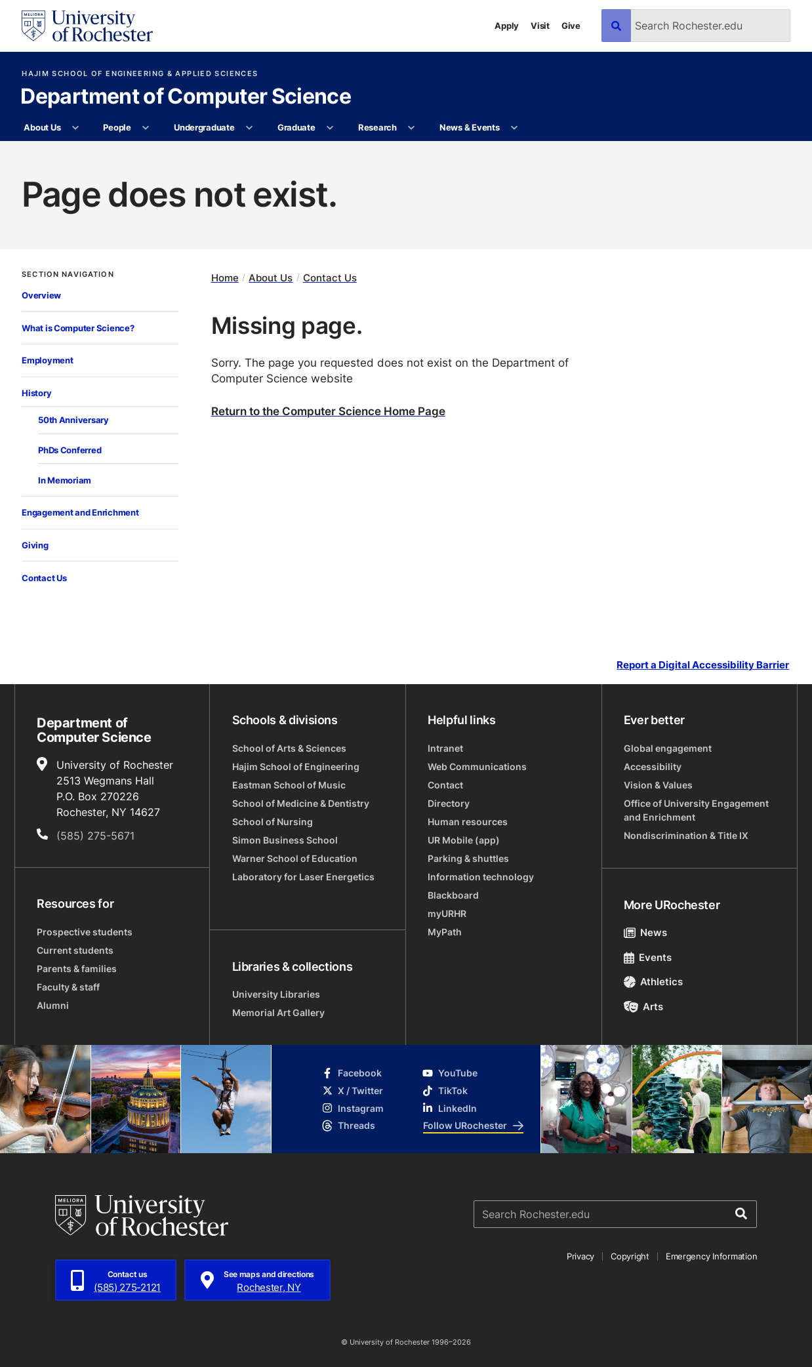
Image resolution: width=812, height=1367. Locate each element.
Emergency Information (712, 1256)
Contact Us (44, 577)
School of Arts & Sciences (289, 748)
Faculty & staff (68, 987)
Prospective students (84, 932)
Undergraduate (204, 127)
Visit (540, 25)
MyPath (445, 932)
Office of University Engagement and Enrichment (696, 810)
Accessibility (652, 766)
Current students (75, 950)
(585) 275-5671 (95, 835)
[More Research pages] (411, 128)
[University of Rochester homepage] (87, 25)
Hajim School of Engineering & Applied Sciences (140, 74)
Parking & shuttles (468, 858)
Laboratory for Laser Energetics (303, 876)
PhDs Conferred (69, 449)
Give (570, 25)
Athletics (653, 982)
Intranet (445, 748)
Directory (449, 803)
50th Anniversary (73, 419)
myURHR (447, 913)
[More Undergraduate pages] (249, 128)
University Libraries (276, 994)
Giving (35, 545)
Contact (445, 785)
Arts (644, 1006)
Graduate (296, 127)
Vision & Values (658, 785)
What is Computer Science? (78, 327)
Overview (41, 295)
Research (377, 127)
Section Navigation (68, 274)
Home (225, 278)
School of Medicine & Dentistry (300, 803)
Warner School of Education (294, 858)
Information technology (481, 876)
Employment (47, 360)
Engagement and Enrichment (80, 512)
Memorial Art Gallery (278, 1012)
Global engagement (668, 748)
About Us (42, 127)
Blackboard (453, 895)
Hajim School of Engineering (295, 766)
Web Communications (477, 766)
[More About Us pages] (76, 128)
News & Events (469, 127)
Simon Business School (285, 840)
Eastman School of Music (289, 785)
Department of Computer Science (185, 97)
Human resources (468, 821)
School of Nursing (272, 821)
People (117, 127)
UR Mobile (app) (464, 840)
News (646, 932)
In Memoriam (64, 480)
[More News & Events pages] (514, 128)
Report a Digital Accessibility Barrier (703, 665)
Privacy (580, 1256)
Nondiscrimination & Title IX (686, 835)
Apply (507, 25)
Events (648, 957)
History (36, 392)
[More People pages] (146, 128)
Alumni (53, 1005)
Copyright (630, 1256)
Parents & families (77, 968)
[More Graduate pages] (330, 128)
